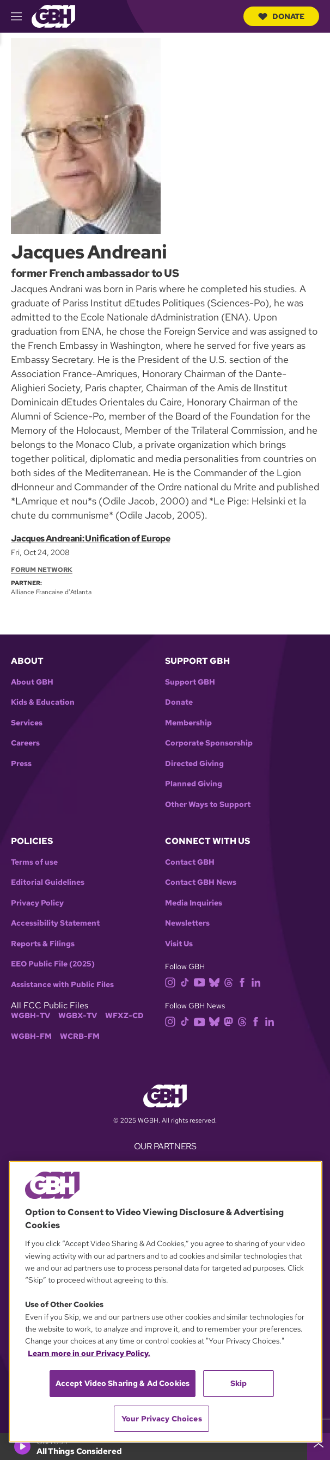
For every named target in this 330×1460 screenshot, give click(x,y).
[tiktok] (187, 981)
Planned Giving (193, 783)
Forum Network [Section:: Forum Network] (41, 569)
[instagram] (172, 981)
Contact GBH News (200, 882)
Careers (25, 743)
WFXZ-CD (124, 1015)
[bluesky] (216, 981)
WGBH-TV (30, 1015)
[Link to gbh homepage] (53, 15)
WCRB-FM (80, 1036)
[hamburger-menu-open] (21, 16)
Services (26, 723)
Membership (188, 723)
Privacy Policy (37, 903)
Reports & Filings (43, 943)
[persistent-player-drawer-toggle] (318, 1446)
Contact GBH (190, 862)
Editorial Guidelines (47, 882)
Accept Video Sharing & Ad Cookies (123, 1383)
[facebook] (244, 981)
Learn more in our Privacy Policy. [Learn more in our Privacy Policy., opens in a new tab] (89, 1353)
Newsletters (187, 923)
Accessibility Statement (55, 923)
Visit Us (179, 943)
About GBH (32, 682)
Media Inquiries (193, 903)
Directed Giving (194, 763)
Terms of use (34, 862)
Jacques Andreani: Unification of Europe (90, 538)
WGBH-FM (31, 1036)
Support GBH (190, 682)
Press (21, 763)
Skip (238, 1383)
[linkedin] (258, 981)
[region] (165, 1302)
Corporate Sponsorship (209, 743)
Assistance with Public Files (62, 984)
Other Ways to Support (207, 804)
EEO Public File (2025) (53, 964)
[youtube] (201, 981)
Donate (281, 16)
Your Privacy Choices (161, 1419)
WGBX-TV (77, 1015)
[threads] (230, 981)
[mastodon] (230, 1021)
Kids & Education (43, 702)
